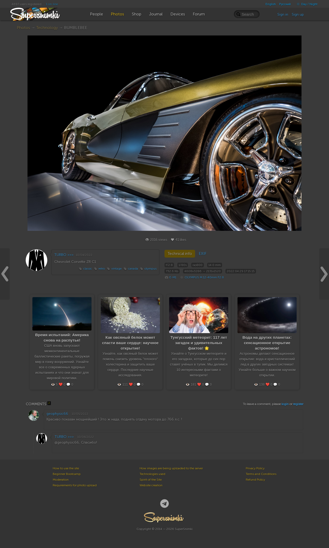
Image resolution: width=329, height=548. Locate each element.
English (271, 4)
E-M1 (172, 277)
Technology (47, 27)
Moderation (61, 479)
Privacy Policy (255, 468)
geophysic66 (57, 414)
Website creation (151, 485)
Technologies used (152, 474)
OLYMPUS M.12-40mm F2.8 (204, 277)
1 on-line (52, 4)
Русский (285, 4)
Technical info (180, 253)
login (285, 404)
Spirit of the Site (151, 479)
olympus (150, 268)
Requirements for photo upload (75, 485)
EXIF (202, 253)
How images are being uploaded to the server (171, 468)
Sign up (298, 14)
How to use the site (66, 468)
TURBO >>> (64, 255)
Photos (23, 27)
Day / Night (305, 4)
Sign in (282, 14)
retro (101, 268)
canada (133, 268)
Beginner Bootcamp (67, 474)
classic (87, 268)
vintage (116, 268)
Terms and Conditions (261, 474)
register (298, 404)
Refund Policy (255, 479)
